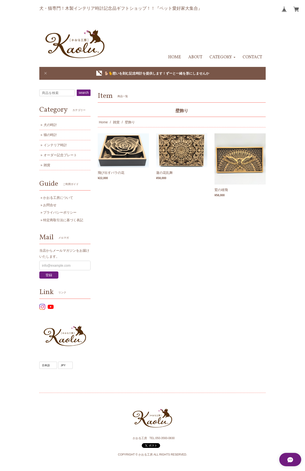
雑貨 (116, 122)
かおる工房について (58, 198)
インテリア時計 (55, 145)
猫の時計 (50, 135)
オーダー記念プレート (60, 155)
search (84, 93)
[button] (222, 57)
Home (103, 122)
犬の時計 (50, 125)
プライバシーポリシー (59, 212)
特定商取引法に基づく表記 (63, 220)
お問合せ (49, 205)
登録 (49, 275)
